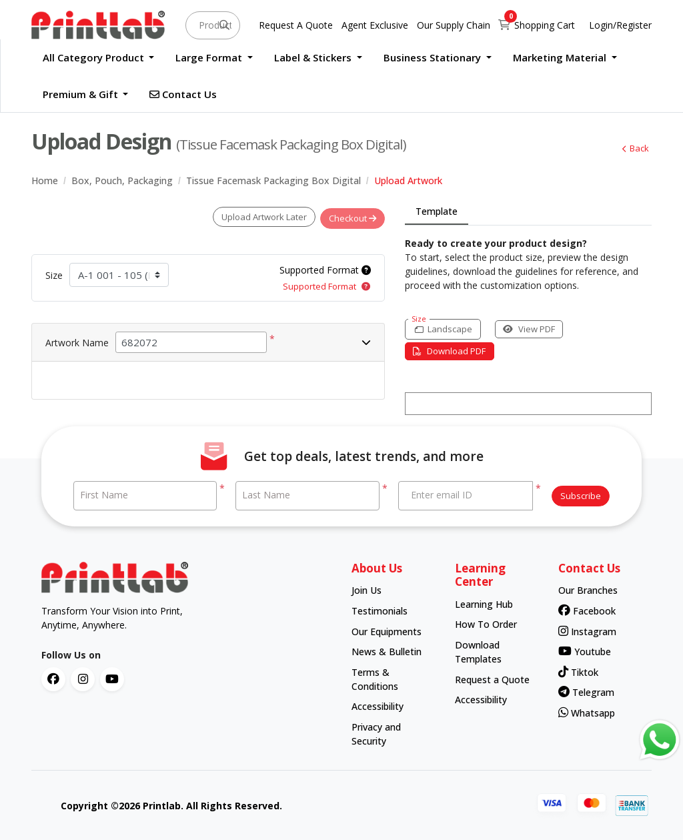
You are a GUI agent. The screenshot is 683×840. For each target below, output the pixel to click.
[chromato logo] (186, 577)
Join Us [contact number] (367, 589)
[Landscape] (446, 329)
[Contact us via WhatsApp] (659, 740)
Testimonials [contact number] (380, 610)
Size (54, 272)
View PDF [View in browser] (538, 329)
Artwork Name (77, 339)
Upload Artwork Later (258, 217)
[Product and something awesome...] (212, 25)
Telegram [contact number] (586, 691)
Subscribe (580, 495)
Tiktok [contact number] (578, 671)
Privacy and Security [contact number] (376, 733)
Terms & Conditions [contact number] (375, 678)
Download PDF (452, 351)
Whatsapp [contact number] (586, 712)
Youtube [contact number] (584, 651)
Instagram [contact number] (587, 630)
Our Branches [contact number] (588, 589)
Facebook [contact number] (587, 610)
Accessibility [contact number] (378, 705)
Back (632, 148)
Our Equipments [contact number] (387, 630)
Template (437, 211)
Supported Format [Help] (325, 266)
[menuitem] (98, 57)
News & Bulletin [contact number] (387, 651)
